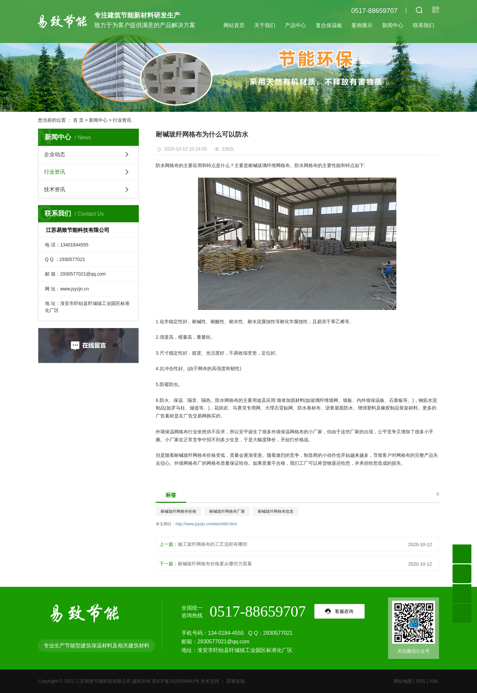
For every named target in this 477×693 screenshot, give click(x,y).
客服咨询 (344, 611)
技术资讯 (54, 189)
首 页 (78, 120)
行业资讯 (122, 120)
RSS (421, 681)
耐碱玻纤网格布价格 (178, 511)
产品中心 (295, 25)
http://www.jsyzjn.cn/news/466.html (206, 524)
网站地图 (403, 681)
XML (434, 681)
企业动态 (54, 154)
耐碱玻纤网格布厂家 (227, 511)
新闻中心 (392, 25)
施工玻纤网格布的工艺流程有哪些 (212, 544)
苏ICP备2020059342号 (175, 681)
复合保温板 (329, 25)
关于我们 (264, 25)
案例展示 (362, 25)
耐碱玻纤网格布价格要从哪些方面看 (215, 563)
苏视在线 (235, 681)
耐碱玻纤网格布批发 (276, 511)
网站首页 (234, 25)
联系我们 (423, 25)
